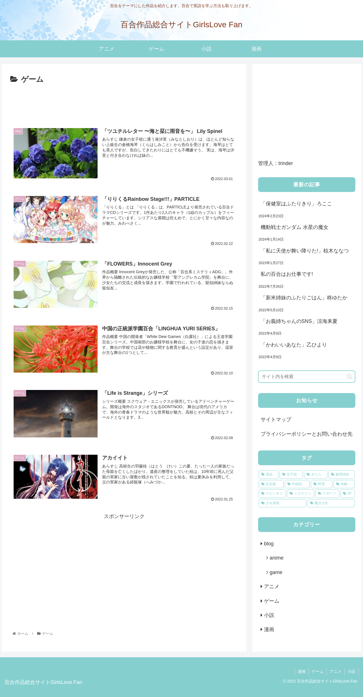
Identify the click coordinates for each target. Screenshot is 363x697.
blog (269, 543)
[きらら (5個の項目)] (315, 474)
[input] (307, 376)
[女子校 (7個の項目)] (291, 474)
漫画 (269, 629)
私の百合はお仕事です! (287, 274)
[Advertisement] (124, 101)
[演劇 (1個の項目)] (344, 484)
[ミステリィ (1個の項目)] (300, 493)
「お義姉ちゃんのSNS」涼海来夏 (299, 321)
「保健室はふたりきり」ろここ (297, 203)
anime (277, 558)
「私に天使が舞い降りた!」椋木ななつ (305, 251)
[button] (349, 376)
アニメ (271, 586)
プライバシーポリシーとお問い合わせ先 (307, 434)
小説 (269, 615)
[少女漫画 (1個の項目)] (282, 503)
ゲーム (271, 601)
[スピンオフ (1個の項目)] (272, 493)
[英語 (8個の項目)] (268, 474)
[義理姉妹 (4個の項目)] (341, 474)
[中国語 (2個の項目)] (297, 484)
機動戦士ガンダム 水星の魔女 (294, 227)
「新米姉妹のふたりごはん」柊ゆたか (304, 297)
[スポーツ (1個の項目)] (327, 493)
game (276, 572)
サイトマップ (276, 419)
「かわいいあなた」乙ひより (294, 345)
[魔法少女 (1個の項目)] (331, 503)
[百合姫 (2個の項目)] (271, 484)
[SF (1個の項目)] (347, 493)
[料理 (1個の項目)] (321, 484)
